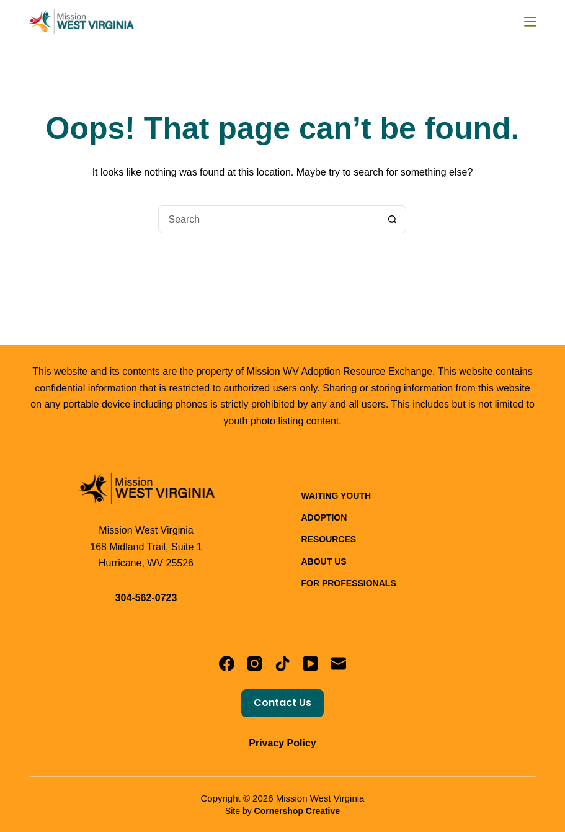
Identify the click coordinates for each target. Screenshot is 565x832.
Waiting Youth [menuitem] (336, 496)
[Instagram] (254, 663)
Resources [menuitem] (328, 539)
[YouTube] (310, 663)
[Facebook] (226, 663)
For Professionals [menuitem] (348, 583)
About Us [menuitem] (323, 561)
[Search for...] (268, 219)
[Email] (338, 663)
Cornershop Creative (297, 811)
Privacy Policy (282, 743)
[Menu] (530, 22)
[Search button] (392, 219)
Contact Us (282, 703)
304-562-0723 (146, 598)
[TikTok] (282, 663)
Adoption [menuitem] (324, 517)
